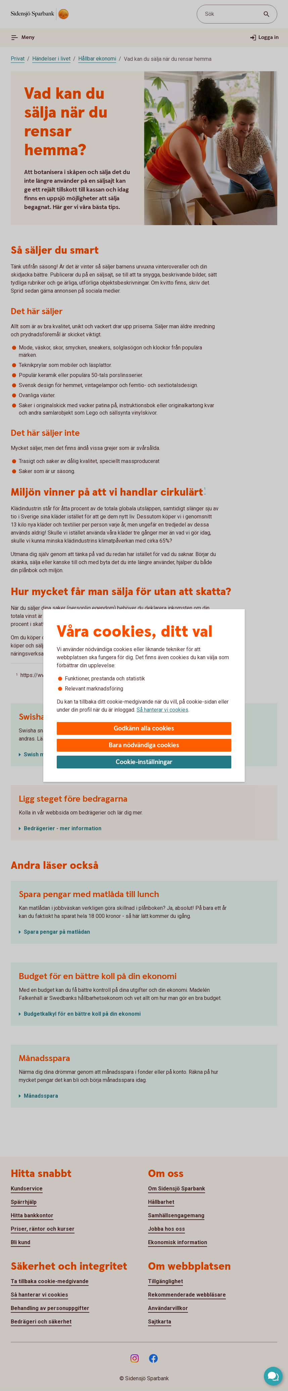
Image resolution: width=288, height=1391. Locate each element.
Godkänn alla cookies (144, 728)
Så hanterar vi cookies (162, 710)
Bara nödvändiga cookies (144, 745)
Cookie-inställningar (144, 762)
